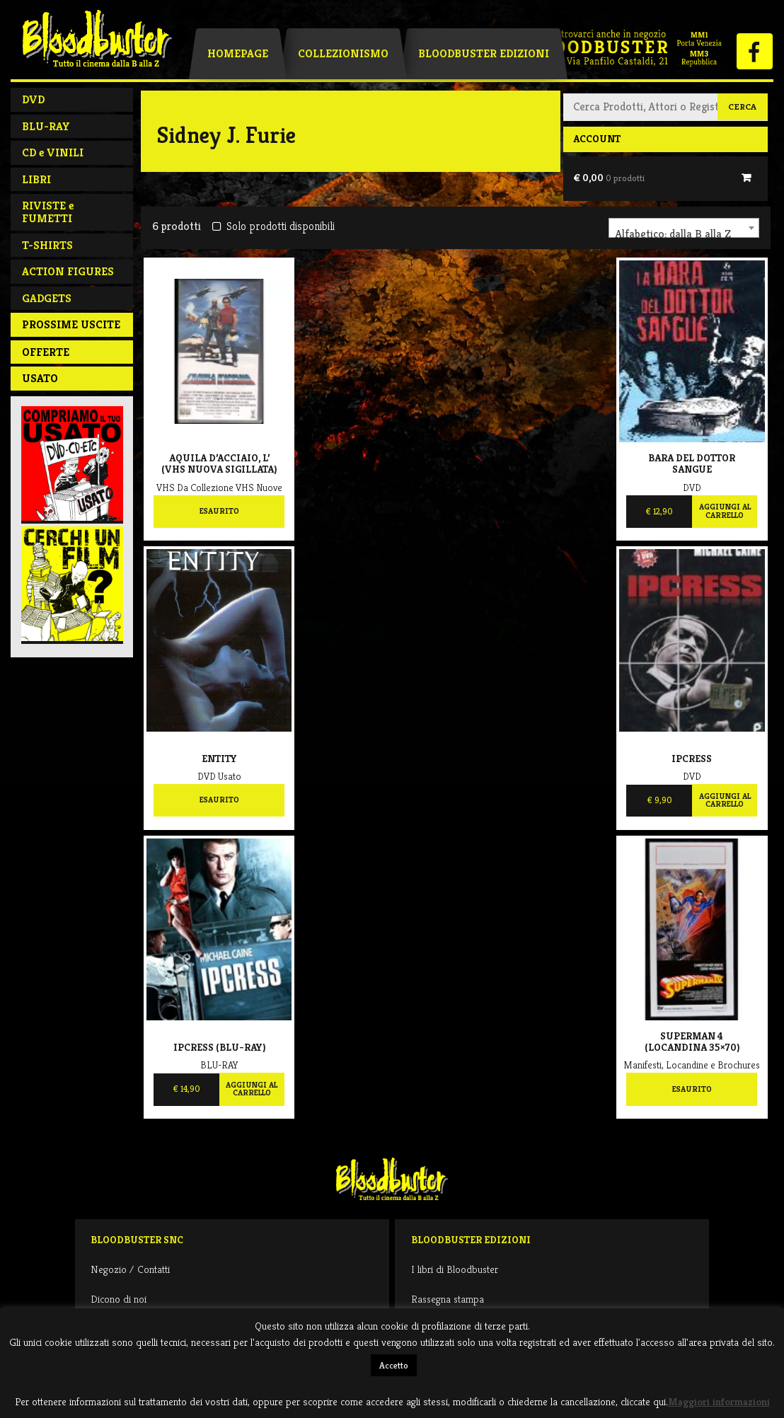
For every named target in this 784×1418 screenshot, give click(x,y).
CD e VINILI (52, 152)
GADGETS (46, 298)
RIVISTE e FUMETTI (48, 212)
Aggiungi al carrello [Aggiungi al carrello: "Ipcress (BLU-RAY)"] (251, 1089)
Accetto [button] (393, 1365)
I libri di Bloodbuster (454, 1269)
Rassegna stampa (447, 1298)
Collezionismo (343, 53)
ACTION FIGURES (68, 271)
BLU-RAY (46, 126)
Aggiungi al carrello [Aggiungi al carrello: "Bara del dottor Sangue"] (725, 511)
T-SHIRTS (47, 245)
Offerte (45, 352)
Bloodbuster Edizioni (483, 53)
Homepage (237, 53)
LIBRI (36, 179)
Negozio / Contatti (130, 1269)
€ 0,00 (609, 177)
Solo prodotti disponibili (273, 226)
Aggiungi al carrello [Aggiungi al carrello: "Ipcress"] (725, 800)
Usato (40, 378)
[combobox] (684, 228)
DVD (33, 99)
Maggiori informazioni (719, 1401)
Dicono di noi (118, 1298)
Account (597, 138)
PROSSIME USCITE (71, 324)
